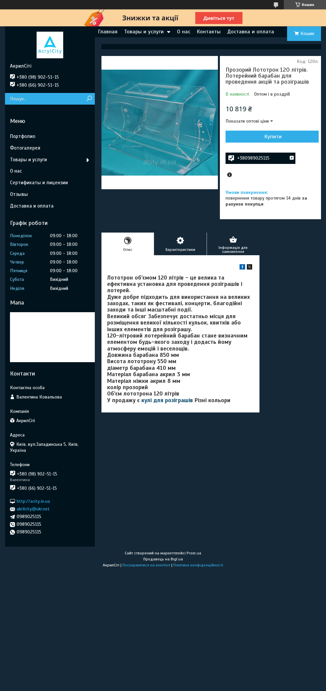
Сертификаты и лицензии (39, 183)
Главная (107, 31)
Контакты (209, 31)
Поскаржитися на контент (146, 565)
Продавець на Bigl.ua (163, 559)
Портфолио (22, 136)
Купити (273, 136)
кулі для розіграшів (167, 400)
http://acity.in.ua (33, 501)
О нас (183, 31)
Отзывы (19, 194)
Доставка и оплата (250, 31)
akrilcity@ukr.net (33, 509)
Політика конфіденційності (198, 565)
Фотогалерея (25, 148)
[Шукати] (89, 99)
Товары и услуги (144, 31)
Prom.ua (194, 553)
